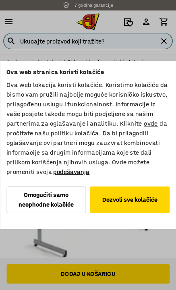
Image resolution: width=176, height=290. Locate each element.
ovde (151, 123)
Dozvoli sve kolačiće (129, 199)
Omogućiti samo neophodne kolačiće (46, 199)
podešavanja (71, 172)
